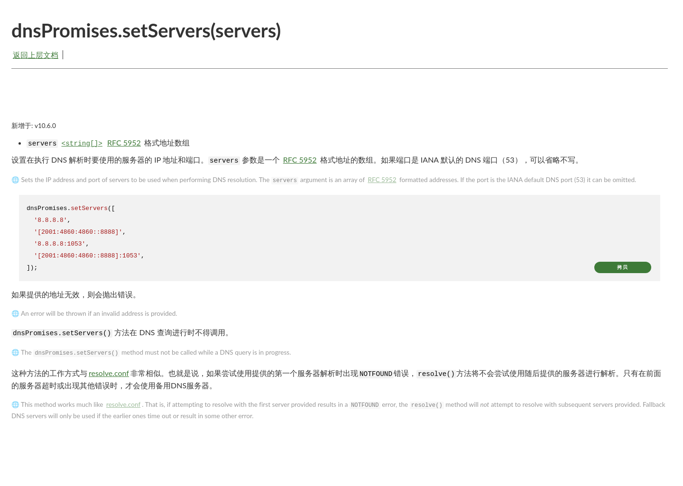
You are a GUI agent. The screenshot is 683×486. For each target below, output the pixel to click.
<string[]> (82, 143)
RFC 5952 (124, 142)
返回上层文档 (35, 54)
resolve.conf (109, 372)
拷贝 (622, 267)
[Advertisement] (339, 103)
